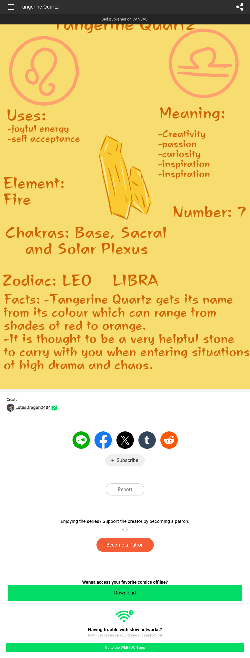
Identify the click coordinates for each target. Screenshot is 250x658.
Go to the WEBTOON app (125, 647)
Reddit (169, 440)
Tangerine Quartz (39, 7)
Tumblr (147, 440)
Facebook (103, 440)
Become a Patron (125, 545)
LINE (81, 440)
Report (125, 489)
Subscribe (127, 460)
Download (125, 593)
